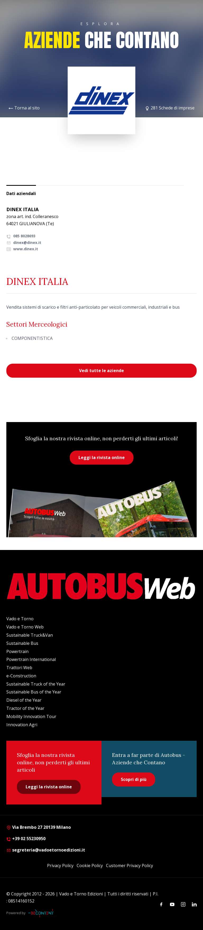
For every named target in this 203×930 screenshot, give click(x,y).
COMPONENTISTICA (32, 338)
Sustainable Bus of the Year (33, 692)
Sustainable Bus (22, 643)
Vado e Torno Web (25, 627)
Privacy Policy (60, 865)
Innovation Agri (21, 725)
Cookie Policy (90, 865)
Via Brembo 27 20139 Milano (38, 827)
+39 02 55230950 (25, 838)
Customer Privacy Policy (129, 865)
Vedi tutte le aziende (101, 370)
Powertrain (17, 651)
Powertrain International (31, 659)
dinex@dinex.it (23, 242)
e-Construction (21, 676)
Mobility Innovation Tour (31, 716)
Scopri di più (133, 779)
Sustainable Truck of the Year (35, 684)
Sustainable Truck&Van (29, 635)
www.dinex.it (22, 248)
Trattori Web (19, 667)
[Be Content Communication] (42, 913)
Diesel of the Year (23, 700)
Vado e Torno (20, 619)
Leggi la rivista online (102, 457)
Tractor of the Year (25, 708)
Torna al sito (27, 108)
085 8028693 (20, 235)
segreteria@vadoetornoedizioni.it (45, 850)
